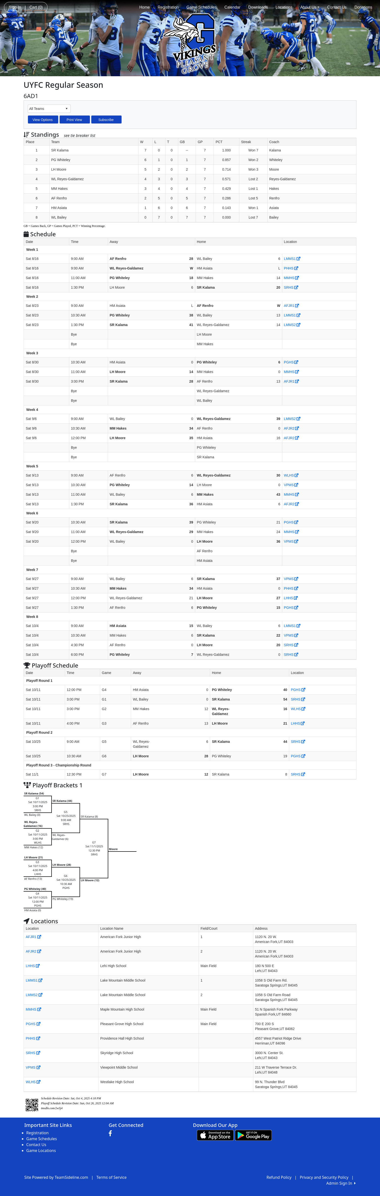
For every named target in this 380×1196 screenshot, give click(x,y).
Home (144, 7)
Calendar (232, 7)
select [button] (66, 109)
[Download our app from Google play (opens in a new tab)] (253, 1134)
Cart (36, 7)
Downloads (258, 7)
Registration (168, 7)
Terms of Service (111, 1177)
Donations (363, 7)
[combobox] (45, 108)
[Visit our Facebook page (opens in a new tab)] (111, 1133)
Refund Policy (279, 1177)
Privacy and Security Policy (324, 1177)
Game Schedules (202, 7)
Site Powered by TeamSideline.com (56, 1177)
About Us (309, 7)
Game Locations (41, 1150)
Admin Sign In (341, 1183)
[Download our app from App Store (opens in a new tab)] (215, 1134)
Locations (283, 7)
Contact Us (337, 7)
